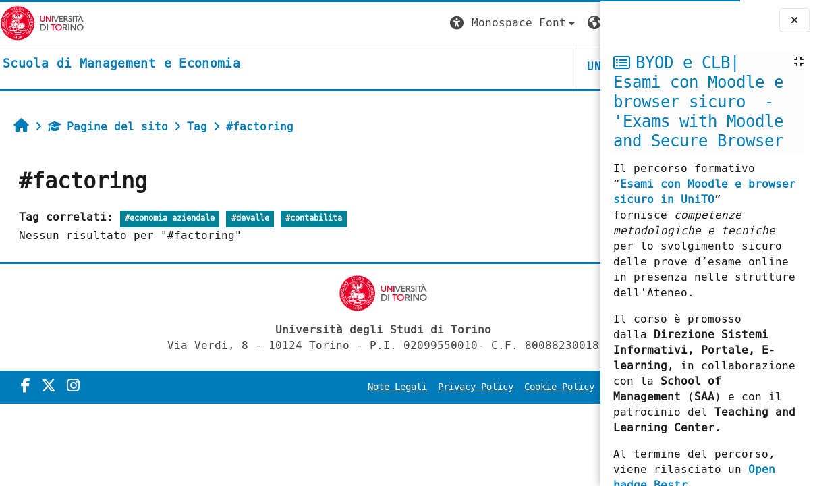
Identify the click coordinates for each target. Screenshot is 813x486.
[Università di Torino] (42, 22)
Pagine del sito (108, 126)
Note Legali (301, 387)
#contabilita (313, 218)
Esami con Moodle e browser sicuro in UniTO (704, 191)
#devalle (250, 218)
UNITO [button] (439, 66)
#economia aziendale (170, 218)
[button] (348, 23)
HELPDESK (518, 66)
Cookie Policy (463, 387)
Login (573, 22)
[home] (121, 64)
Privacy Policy (380, 387)
